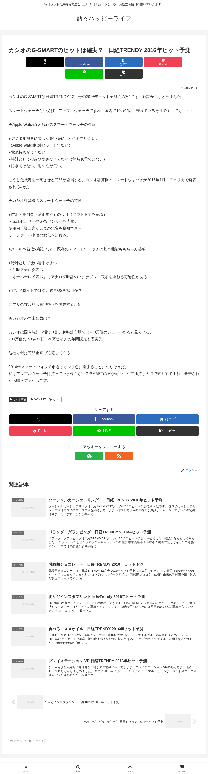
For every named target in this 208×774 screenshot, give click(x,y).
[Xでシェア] (24, 62)
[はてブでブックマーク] (88, 62)
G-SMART (38, 387)
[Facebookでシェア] (56, 62)
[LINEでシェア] (152, 62)
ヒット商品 (18, 387)
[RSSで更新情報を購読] (109, 444)
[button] (184, 62)
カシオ (54, 387)
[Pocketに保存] (120, 62)
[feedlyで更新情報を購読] (99, 444)
